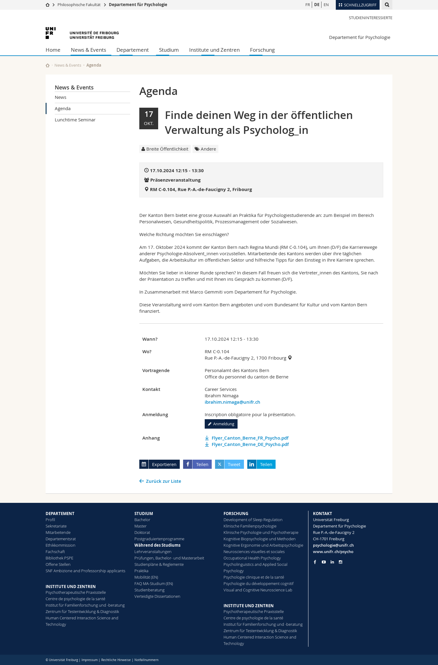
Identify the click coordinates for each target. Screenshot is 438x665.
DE (316, 4)
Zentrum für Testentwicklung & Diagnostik (82, 611)
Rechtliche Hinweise (116, 660)
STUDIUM (143, 513)
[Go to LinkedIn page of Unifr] (332, 562)
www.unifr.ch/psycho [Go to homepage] (333, 551)
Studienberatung (149, 590)
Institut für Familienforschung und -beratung (85, 605)
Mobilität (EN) (146, 577)
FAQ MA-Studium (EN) (153, 583)
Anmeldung (221, 424)
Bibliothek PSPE (59, 558)
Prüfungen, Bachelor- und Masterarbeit (169, 558)
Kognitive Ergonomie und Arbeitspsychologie (263, 545)
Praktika (141, 570)
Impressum (90, 660)
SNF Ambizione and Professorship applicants (85, 570)
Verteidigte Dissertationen (157, 596)
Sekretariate (56, 526)
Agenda (63, 108)
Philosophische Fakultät (79, 4)
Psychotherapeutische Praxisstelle (76, 592)
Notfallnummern (146, 660)
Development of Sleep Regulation (253, 519)
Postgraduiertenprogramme (159, 538)
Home (53, 49)
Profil (50, 519)
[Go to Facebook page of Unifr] (315, 562)
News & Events (88, 49)
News (60, 97)
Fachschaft (55, 551)
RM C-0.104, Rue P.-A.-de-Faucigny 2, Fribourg (201, 189)
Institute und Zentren (214, 49)
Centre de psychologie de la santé (75, 598)
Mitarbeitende (58, 532)
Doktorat (142, 532)
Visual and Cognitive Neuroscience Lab (258, 590)
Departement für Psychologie (138, 4)
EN (326, 4)
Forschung (262, 49)
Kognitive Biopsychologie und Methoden (260, 538)
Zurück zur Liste (163, 481)
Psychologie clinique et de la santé (254, 577)
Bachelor (142, 519)
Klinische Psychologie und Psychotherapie (261, 532)
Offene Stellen (58, 564)
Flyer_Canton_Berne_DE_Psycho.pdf (250, 444)
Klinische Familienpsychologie (250, 526)
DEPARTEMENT (60, 513)
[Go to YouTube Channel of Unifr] (324, 562)
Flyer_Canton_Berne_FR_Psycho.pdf (250, 438)
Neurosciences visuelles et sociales (254, 551)
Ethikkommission (60, 545)
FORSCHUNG (236, 513)
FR (307, 4)
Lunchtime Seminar (75, 120)
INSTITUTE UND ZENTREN (71, 586)
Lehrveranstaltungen (153, 551)
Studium (169, 49)
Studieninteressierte (370, 17)
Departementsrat (61, 538)
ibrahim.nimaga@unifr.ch (232, 402)
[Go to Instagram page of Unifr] (340, 562)
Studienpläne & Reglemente (159, 564)
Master (140, 526)
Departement (132, 49)
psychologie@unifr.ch (333, 545)
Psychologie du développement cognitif (259, 583)
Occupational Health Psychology (252, 558)
